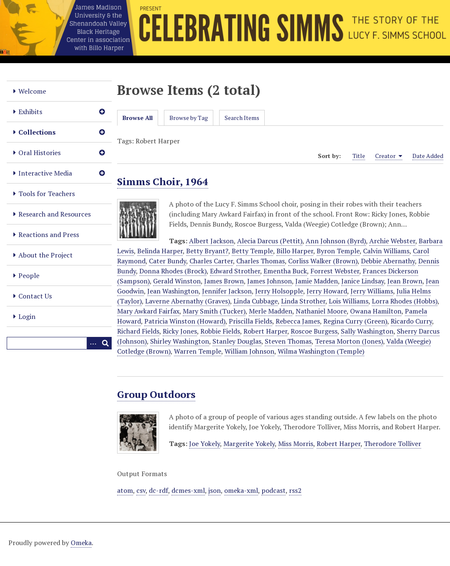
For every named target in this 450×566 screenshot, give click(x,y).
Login (27, 316)
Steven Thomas (288, 341)
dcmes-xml (188, 490)
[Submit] (105, 343)
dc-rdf (158, 490)
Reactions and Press (48, 234)
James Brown (224, 281)
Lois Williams (348, 301)
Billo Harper (294, 250)
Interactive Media (45, 173)
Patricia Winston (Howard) (184, 321)
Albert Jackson (211, 240)
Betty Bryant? (207, 250)
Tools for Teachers (46, 193)
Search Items (242, 118)
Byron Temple (338, 250)
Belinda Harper (160, 250)
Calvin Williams (386, 250)
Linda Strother (303, 301)
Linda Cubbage (255, 301)
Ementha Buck (285, 270)
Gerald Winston (177, 281)
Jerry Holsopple (279, 291)
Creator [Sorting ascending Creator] (388, 156)
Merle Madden (270, 311)
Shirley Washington (179, 341)
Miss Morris (295, 443)
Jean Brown (404, 281)
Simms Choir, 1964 (162, 181)
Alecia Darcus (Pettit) (269, 240)
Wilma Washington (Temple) (321, 351)
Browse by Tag (188, 118)
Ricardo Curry (411, 321)
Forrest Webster (334, 270)
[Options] (93, 343)
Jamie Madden (316, 281)
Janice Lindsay (362, 281)
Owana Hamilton (375, 311)
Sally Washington (367, 331)
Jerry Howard (327, 291)
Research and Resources (54, 214)
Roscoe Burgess (314, 331)
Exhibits (30, 111)
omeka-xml (241, 490)
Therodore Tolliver (392, 443)
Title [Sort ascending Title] (359, 156)
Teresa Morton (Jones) (349, 341)
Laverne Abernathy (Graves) (187, 301)
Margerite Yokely (249, 443)
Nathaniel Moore (321, 311)
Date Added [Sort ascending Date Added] (427, 156)
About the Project (45, 255)
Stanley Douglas (236, 341)
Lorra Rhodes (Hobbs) (404, 301)
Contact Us (35, 296)
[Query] (59, 343)
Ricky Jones (180, 331)
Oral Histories (39, 152)
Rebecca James (298, 321)
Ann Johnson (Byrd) (336, 240)
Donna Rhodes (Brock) (173, 270)
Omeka (81, 542)
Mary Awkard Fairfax (148, 311)
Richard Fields (138, 331)
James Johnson (269, 281)
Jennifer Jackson (227, 291)
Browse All (138, 118)
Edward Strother (235, 270)
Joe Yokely (204, 443)
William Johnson (249, 351)
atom (125, 490)
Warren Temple (197, 351)
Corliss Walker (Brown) (323, 260)
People (28, 275)
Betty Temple (252, 250)
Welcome (32, 91)
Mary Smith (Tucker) (214, 311)
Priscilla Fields (250, 321)
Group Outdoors (156, 394)
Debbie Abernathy (388, 260)
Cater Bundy (167, 260)
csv (141, 490)
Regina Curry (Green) (355, 321)
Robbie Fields (220, 331)
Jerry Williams (371, 291)
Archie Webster (392, 240)
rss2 (295, 490)
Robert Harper (265, 331)
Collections (37, 132)
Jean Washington (173, 291)
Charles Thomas (260, 260)
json (214, 490)
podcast (273, 490)
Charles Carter (211, 260)
